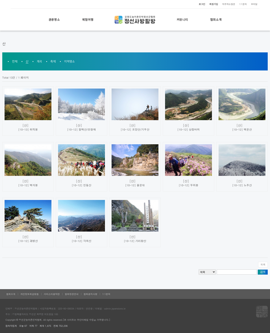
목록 (262, 264)
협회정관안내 (72, 294)
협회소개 (216, 19)
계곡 (39, 61)
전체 (14, 61)
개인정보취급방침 (30, 294)
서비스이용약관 (52, 294)
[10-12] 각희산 (81, 241)
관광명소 (54, 19)
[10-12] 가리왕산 (135, 241)
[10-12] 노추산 (242, 185)
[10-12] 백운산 (242, 129)
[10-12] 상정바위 (188, 129)
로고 (135, 20)
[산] (25, 125)
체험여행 (88, 19)
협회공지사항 (90, 294)
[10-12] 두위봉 (188, 185)
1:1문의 (243, 4)
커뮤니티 (182, 19)
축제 (53, 61)
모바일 (254, 4)
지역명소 (69, 61)
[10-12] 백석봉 (28, 185)
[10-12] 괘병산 (28, 241)
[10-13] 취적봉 (28, 129)
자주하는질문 (228, 4)
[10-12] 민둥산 (81, 185)
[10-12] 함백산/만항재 (81, 129)
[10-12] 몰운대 (135, 185)
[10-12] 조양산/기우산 (135, 129)
